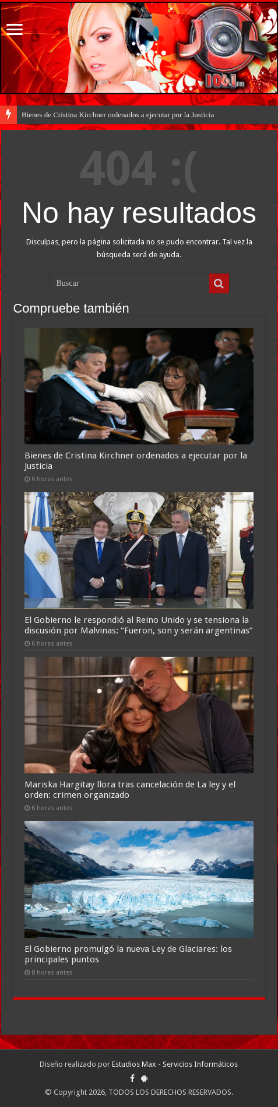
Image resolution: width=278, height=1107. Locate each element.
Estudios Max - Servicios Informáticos (175, 1064)
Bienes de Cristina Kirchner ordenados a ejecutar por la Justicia (118, 114)
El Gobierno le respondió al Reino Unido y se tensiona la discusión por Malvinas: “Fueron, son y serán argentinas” (138, 625)
